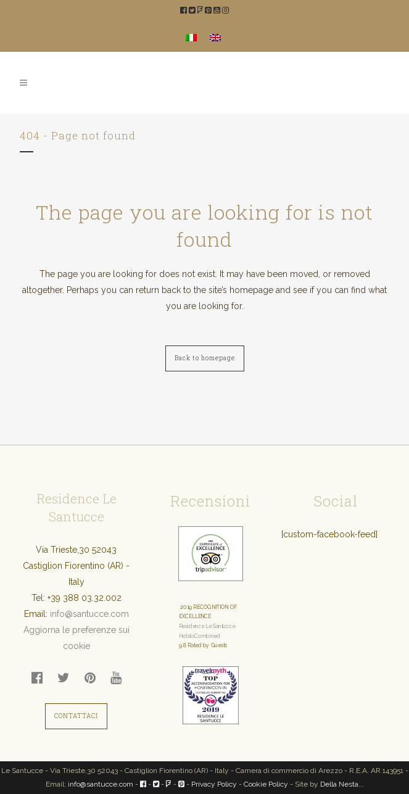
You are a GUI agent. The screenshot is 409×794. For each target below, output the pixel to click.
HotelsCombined (199, 636)
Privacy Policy (214, 784)
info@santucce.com (89, 614)
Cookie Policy (266, 784)
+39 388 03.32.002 (85, 598)
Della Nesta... (342, 784)
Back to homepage (205, 358)
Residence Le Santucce (207, 626)
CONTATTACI (76, 716)
